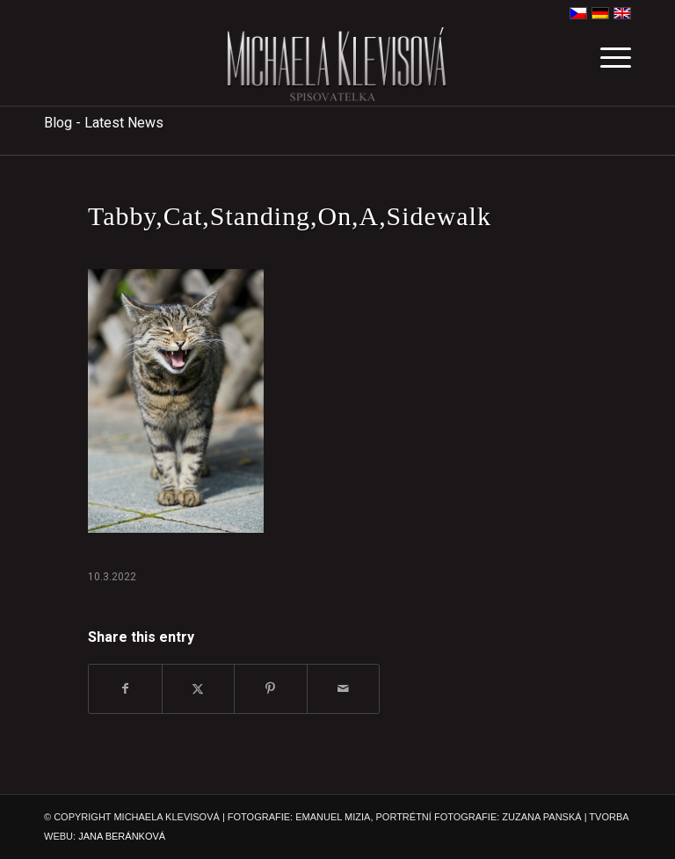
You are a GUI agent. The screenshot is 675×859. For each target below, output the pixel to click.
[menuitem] (607, 66)
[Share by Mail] (344, 689)
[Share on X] (199, 689)
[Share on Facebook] (125, 689)
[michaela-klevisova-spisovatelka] (337, 66)
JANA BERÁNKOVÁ (121, 836)
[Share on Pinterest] (271, 689)
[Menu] (607, 66)
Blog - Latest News (103, 123)
